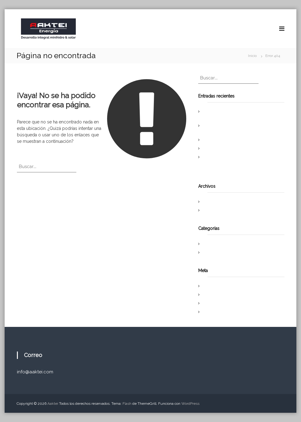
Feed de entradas (219, 294)
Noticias (211, 244)
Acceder (211, 286)
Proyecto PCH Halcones (223, 140)
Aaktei (52, 403)
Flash (126, 403)
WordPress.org (216, 312)
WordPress (190, 403)
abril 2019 (212, 201)
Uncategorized (216, 252)
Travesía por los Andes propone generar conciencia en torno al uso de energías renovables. (237, 162)
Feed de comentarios (221, 303)
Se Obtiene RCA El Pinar (224, 148)
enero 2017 (213, 210)
